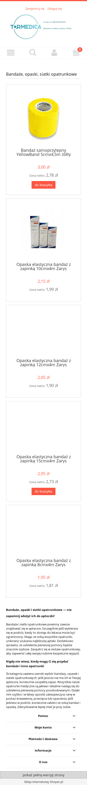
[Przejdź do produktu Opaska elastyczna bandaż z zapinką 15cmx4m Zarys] (43, 429)
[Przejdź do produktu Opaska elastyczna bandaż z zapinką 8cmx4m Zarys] (43, 533)
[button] (11, 52)
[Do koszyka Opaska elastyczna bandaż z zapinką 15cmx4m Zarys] (43, 491)
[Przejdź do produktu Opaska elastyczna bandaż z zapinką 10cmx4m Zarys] (43, 231)
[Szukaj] (33, 52)
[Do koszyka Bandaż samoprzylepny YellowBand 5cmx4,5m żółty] (43, 185)
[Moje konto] (54, 52)
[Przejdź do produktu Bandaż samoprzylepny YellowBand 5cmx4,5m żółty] (43, 117)
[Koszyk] (76, 52)
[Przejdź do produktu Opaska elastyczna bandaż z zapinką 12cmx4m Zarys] (43, 333)
